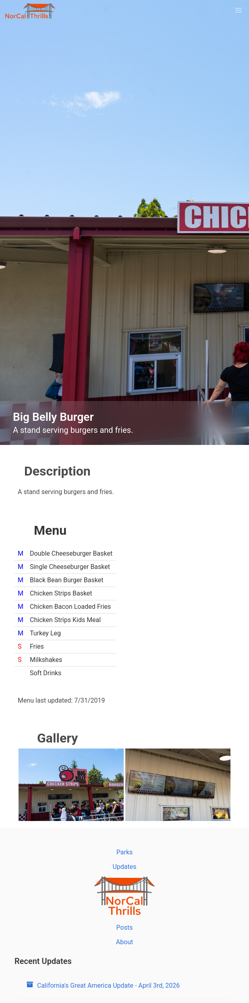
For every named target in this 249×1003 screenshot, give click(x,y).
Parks (124, 852)
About (124, 942)
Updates (124, 867)
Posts (124, 927)
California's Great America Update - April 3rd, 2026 (103, 985)
